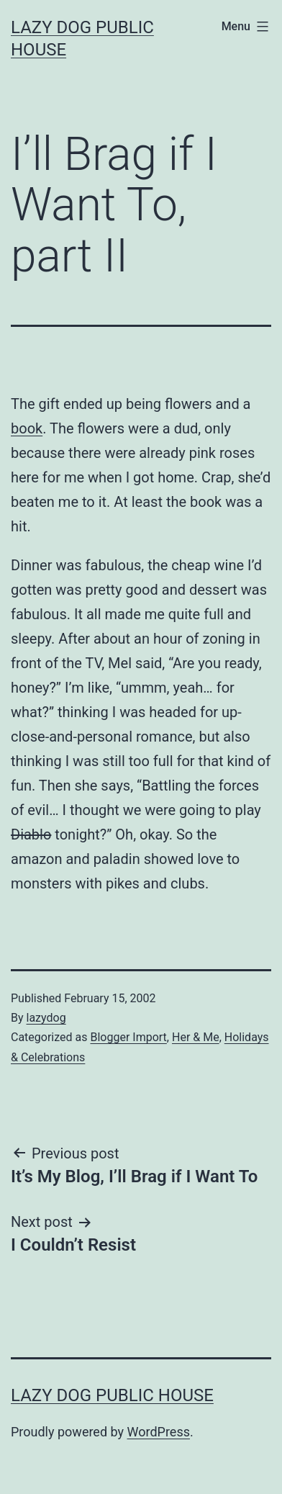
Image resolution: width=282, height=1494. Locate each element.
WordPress (158, 1431)
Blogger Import (128, 1037)
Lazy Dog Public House (112, 1395)
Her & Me (195, 1037)
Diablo (31, 834)
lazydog (46, 1018)
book (26, 428)
